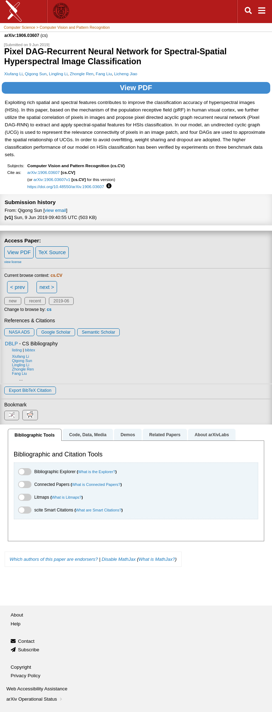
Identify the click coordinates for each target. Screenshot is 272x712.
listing (17, 350)
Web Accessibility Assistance (36, 688)
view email (55, 210)
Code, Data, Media (87, 434)
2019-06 (61, 301)
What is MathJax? (156, 559)
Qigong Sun (36, 73)
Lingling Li (58, 73)
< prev (17, 287)
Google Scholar (55, 332)
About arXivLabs (211, 434)
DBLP (11, 343)
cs (49, 309)
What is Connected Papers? (96, 484)
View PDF (136, 88)
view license (13, 262)
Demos (127, 434)
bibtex (30, 350)
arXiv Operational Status (34, 699)
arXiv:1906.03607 (43, 172)
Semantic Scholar (98, 332)
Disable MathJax (119, 559)
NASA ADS (19, 332)
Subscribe (28, 649)
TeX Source (52, 252)
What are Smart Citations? (98, 510)
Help (16, 623)
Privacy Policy (25, 675)
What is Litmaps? (66, 497)
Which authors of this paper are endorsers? (54, 559)
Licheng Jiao (125, 73)
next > (46, 287)
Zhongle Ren (82, 73)
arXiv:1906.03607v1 (52, 179)
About (17, 615)
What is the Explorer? (96, 472)
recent (35, 301)
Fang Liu (104, 73)
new (13, 301)
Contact (26, 641)
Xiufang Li (13, 73)
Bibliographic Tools (35, 435)
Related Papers (164, 434)
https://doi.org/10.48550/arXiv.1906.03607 (65, 186)
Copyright (21, 667)
